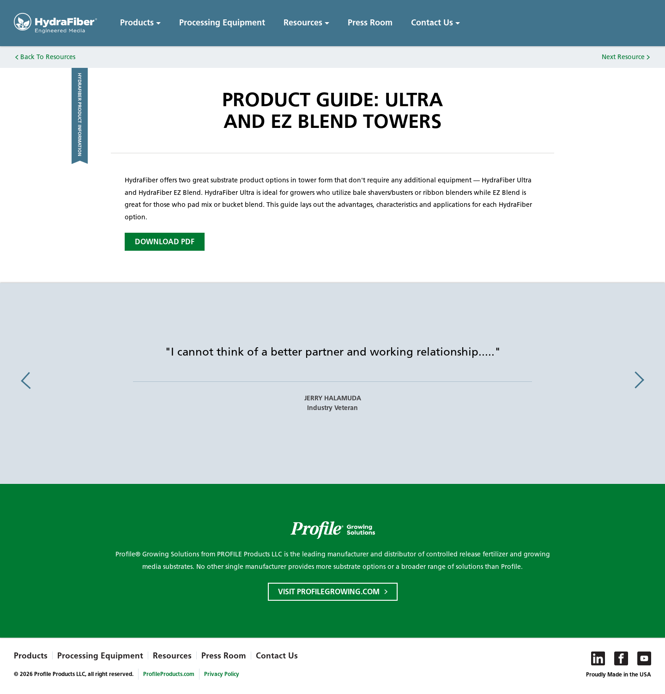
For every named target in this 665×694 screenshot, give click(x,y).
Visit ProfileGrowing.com (329, 591)
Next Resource (623, 57)
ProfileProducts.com (168, 673)
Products (137, 23)
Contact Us (432, 23)
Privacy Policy (221, 673)
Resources (303, 23)
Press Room (370, 23)
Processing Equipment (222, 23)
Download (164, 241)
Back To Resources (47, 57)
